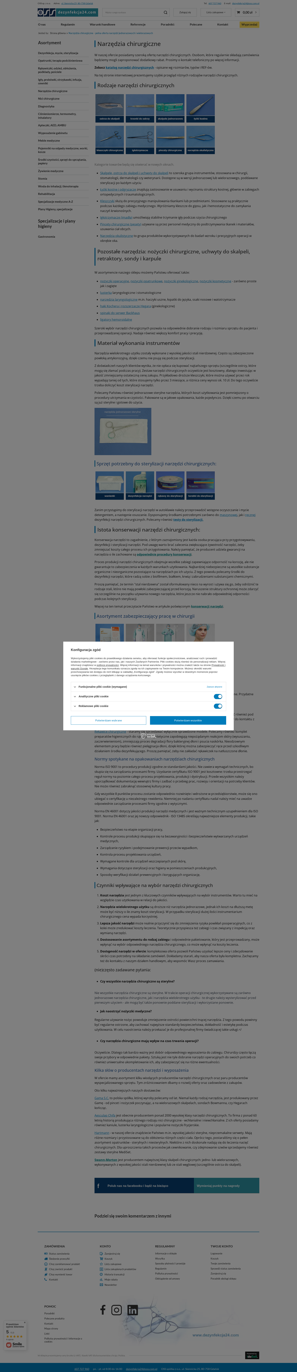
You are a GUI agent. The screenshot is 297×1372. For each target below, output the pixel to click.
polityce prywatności (108, 665)
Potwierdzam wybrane (108, 720)
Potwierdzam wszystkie (188, 720)
